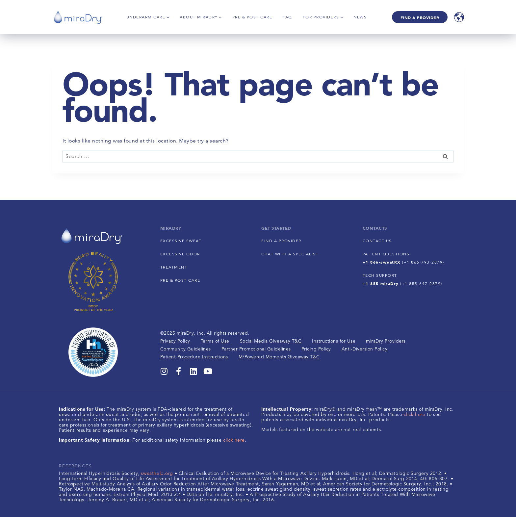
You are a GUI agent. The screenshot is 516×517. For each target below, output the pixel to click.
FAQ (287, 16)
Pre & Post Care (252, 16)
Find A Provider (419, 17)
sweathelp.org (157, 473)
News (360, 16)
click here (234, 440)
